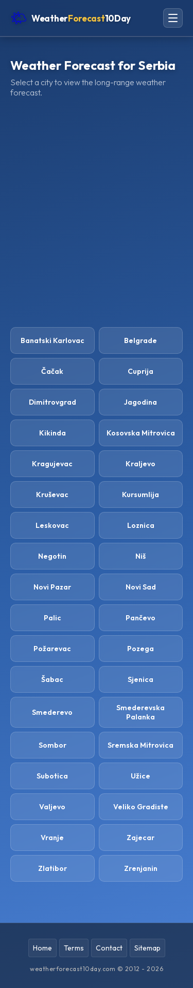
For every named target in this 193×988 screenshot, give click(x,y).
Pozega (140, 648)
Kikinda (52, 433)
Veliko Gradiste (140, 806)
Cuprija (140, 371)
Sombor (52, 745)
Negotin (52, 556)
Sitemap (147, 948)
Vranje (52, 837)
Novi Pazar (52, 587)
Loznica (140, 525)
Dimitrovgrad (52, 402)
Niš (140, 556)
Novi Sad (141, 587)
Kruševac (52, 494)
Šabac (52, 679)
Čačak (52, 371)
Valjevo (52, 806)
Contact (109, 948)
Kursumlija (140, 494)
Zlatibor (52, 868)
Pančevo (140, 617)
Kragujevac (52, 463)
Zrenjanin (140, 868)
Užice (140, 776)
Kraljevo (140, 463)
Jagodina (140, 402)
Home (42, 948)
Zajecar (140, 837)
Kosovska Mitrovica (141, 433)
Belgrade (140, 340)
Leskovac (52, 525)
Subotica (52, 776)
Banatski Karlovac (52, 340)
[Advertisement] (96, 212)
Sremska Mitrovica (140, 745)
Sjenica (140, 679)
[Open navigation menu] (173, 18)
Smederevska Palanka (140, 712)
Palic (52, 617)
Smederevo (52, 712)
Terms (74, 948)
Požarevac (52, 648)
